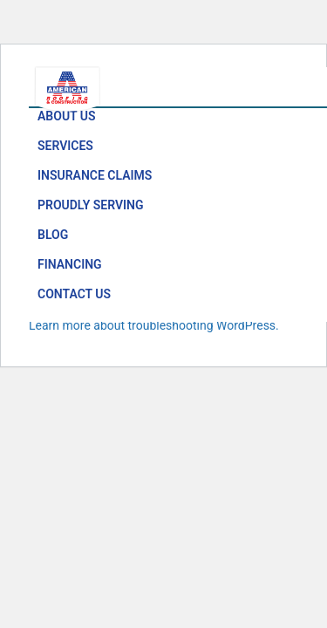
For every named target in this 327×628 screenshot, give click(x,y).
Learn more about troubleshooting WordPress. (154, 325)
